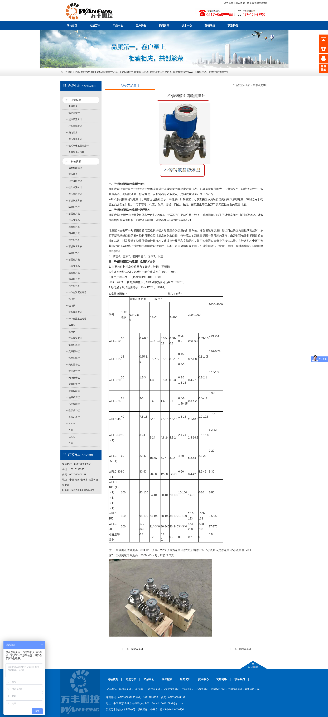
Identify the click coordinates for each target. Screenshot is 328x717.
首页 (247, 85)
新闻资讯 (164, 25)
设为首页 (229, 3)
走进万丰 (95, 25)
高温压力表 (74, 233)
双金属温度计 (75, 312)
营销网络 (210, 25)
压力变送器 (74, 220)
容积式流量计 (75, 126)
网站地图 (263, 3)
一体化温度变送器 (77, 292)
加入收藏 (240, 3)
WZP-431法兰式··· (198, 71)
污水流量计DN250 (85, 71)
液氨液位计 (127, 71)
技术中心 (187, 25)
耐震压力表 (74, 213)
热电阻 (72, 299)
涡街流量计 (74, 132)
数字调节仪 (74, 371)
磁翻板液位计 (180, 71)
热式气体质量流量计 (79, 145)
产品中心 (118, 25)
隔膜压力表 (74, 207)
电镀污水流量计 (218, 71)
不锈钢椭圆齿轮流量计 (127, 261)
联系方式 (252, 3)
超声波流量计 (75, 119)
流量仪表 (76, 99)
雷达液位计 (74, 174)
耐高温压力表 (141, 71)
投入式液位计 (75, 187)
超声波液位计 (75, 181)
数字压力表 (74, 240)
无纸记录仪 (74, 377)
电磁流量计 (74, 106)
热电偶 (72, 305)
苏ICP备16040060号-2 (172, 709)
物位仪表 (76, 161)
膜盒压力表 (74, 226)
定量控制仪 (74, 351)
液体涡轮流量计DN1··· (108, 71)
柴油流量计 (137, 649)
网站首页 (72, 25)
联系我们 (233, 25)
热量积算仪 (74, 358)
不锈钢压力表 (75, 200)
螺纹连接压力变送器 (161, 71)
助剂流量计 (245, 649)
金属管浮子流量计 (77, 152)
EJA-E (72, 423)
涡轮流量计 (74, 113)
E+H (71, 430)
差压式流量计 (75, 139)
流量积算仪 (74, 345)
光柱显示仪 (74, 364)
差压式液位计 (75, 194)
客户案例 (141, 25)
